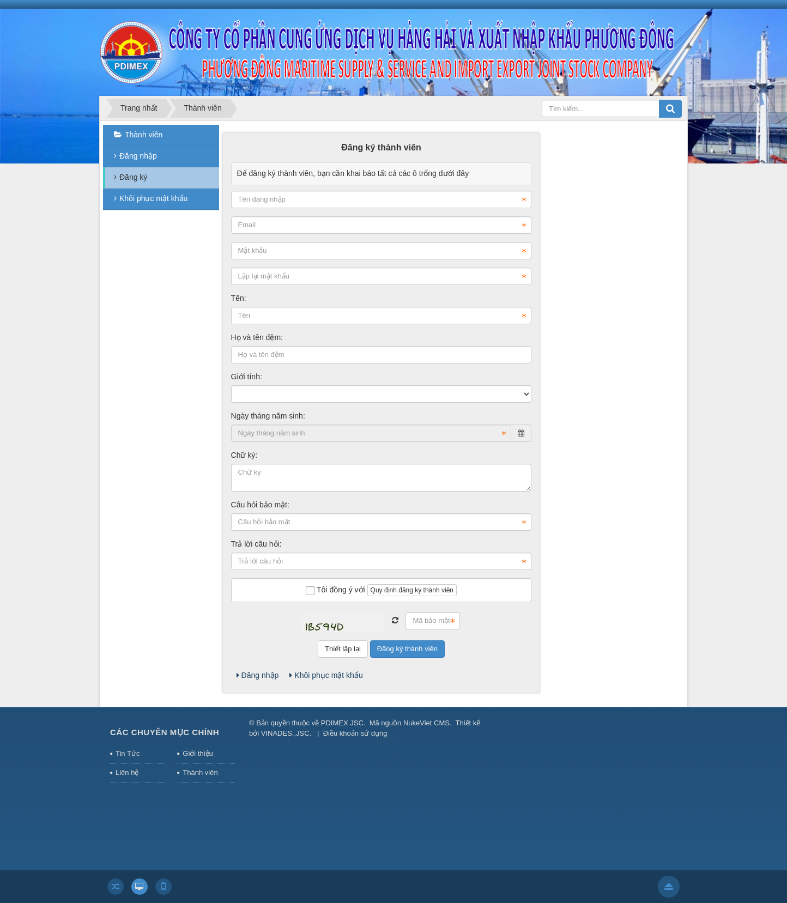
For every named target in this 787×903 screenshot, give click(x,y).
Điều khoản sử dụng (355, 733)
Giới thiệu (198, 753)
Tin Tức (128, 753)
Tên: (238, 298)
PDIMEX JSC (342, 723)
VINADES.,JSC (285, 733)
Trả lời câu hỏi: (256, 544)
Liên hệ (127, 772)
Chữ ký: (244, 455)
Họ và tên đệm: (257, 337)
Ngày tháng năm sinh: (268, 415)
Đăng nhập (258, 675)
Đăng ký (133, 177)
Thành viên (143, 134)
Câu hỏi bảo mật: (260, 504)
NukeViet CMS (426, 723)
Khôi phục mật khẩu (325, 675)
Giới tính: (246, 376)
